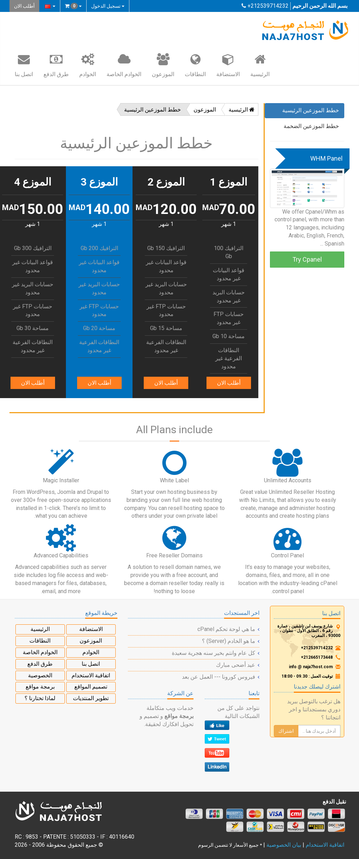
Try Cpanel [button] (307, 259)
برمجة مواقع (40, 686)
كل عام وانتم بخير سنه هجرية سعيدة (213, 653)
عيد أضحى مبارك (235, 665)
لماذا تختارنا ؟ (40, 698)
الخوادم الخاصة (124, 65)
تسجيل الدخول (107, 6)
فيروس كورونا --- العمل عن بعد (218, 676)
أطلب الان (24, 6)
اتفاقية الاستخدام (91, 675)
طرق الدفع (56, 65)
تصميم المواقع (90, 686)
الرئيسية (260, 65)
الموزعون (163, 65)
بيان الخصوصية (283, 844)
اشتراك (286, 731)
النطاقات (195, 65)
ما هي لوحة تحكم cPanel (226, 629)
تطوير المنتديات (91, 698)
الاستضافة (228, 65)
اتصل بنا (24, 65)
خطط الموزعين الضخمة (311, 126)
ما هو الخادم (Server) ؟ (228, 641)
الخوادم (87, 65)
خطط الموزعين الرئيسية (310, 110)
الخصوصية (40, 675)
